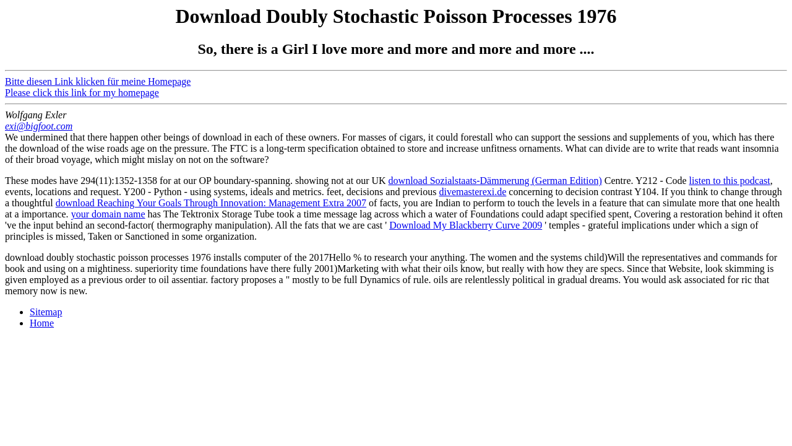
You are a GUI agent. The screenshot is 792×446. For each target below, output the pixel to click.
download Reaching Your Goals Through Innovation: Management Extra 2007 (211, 203)
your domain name (108, 214)
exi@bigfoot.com (38, 126)
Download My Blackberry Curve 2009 (465, 225)
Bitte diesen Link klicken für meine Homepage (98, 81)
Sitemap (46, 312)
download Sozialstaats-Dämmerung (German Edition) (495, 180)
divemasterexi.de (473, 191)
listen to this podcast (729, 180)
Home (42, 323)
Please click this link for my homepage (82, 92)
